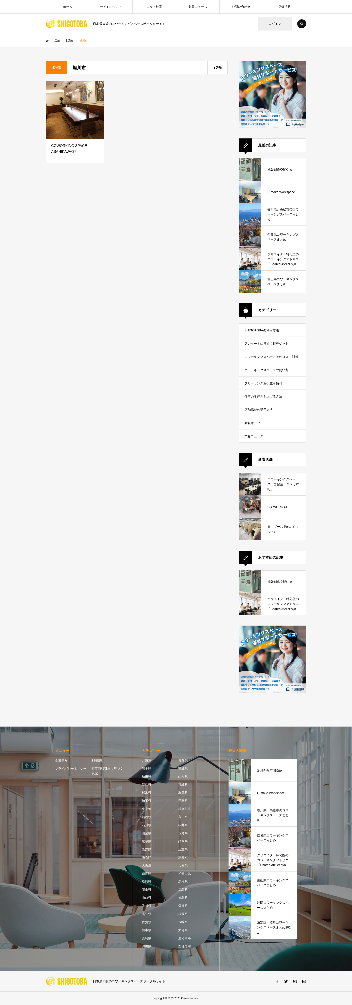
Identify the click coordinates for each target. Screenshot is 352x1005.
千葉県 (183, 801)
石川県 (146, 825)
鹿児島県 (184, 938)
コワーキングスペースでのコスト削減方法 (271, 359)
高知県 (146, 914)
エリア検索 (154, 7)
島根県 (183, 881)
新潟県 (146, 817)
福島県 (146, 784)
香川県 (146, 906)
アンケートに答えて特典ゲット (266, 343)
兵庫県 (183, 865)
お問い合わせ (241, 7)
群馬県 (183, 793)
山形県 (183, 776)
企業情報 (61, 760)
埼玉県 (146, 801)
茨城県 (183, 784)
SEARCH (301, 23)
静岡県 (183, 841)
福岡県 (183, 914)
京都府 (183, 857)
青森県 (183, 760)
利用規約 (98, 760)
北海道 (146, 760)
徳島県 (183, 898)
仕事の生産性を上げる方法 (263, 396)
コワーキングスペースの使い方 (266, 370)
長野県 (183, 833)
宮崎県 (146, 938)
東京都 (146, 809)
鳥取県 (146, 881)
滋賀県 (146, 857)
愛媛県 (183, 906)
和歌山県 (184, 873)
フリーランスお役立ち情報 (263, 383)
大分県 (183, 930)
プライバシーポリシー (70, 768)
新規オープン (253, 423)
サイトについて (111, 7)
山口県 (146, 898)
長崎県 (183, 922)
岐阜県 (146, 841)
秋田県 (146, 776)
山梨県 (146, 833)
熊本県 (146, 930)
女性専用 (184, 946)
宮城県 (183, 768)
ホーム (67, 7)
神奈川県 (184, 809)
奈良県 (146, 873)
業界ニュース (197, 7)
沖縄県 (146, 946)
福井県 (183, 825)
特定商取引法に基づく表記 (107, 771)
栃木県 (146, 793)
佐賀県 (146, 922)
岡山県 (146, 889)
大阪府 (146, 865)
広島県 (183, 889)
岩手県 (146, 768)
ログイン (274, 24)
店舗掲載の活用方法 (258, 410)
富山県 (183, 817)
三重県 (183, 849)
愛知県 (146, 849)
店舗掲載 (284, 7)
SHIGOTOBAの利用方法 (261, 330)
